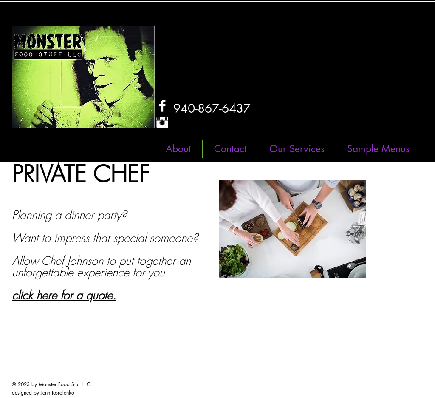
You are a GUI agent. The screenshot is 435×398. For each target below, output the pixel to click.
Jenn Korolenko (57, 392)
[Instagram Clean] (162, 122)
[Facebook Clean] (162, 106)
